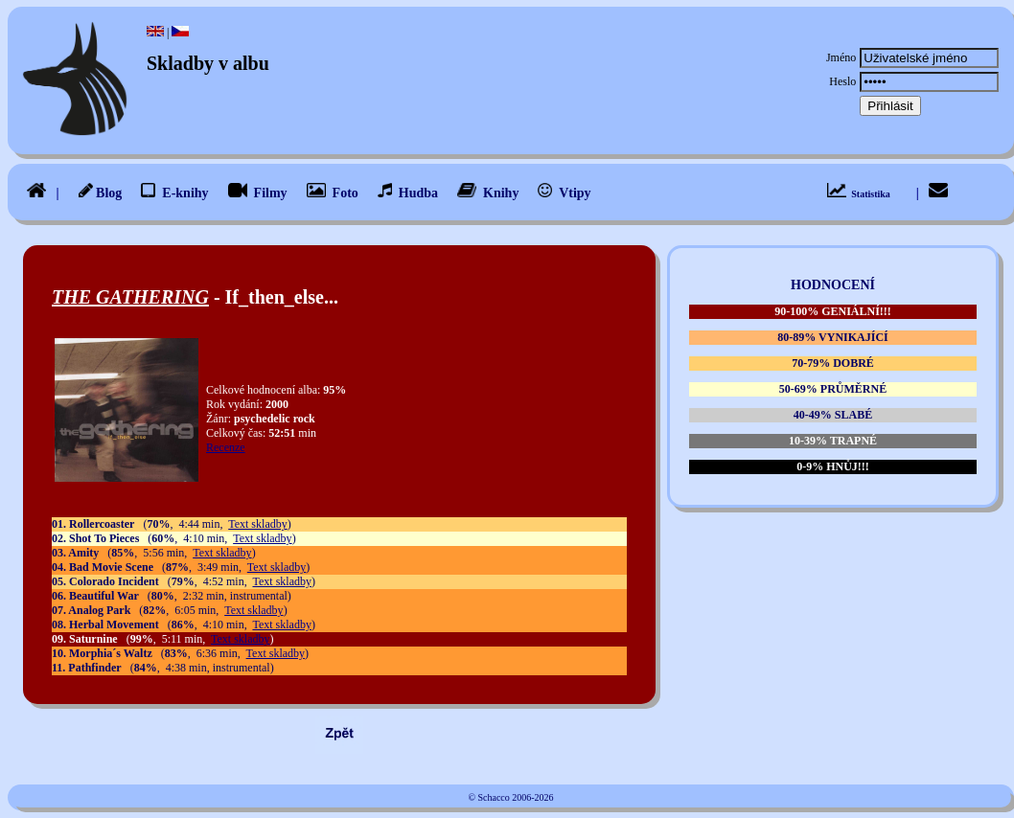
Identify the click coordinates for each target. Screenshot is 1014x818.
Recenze (225, 447)
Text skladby (257, 524)
